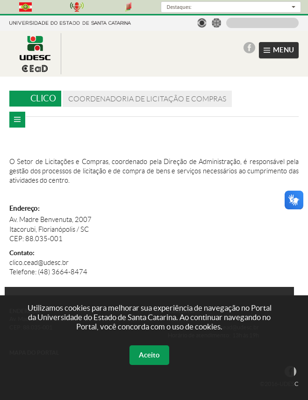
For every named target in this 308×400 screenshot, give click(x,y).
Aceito (149, 355)
